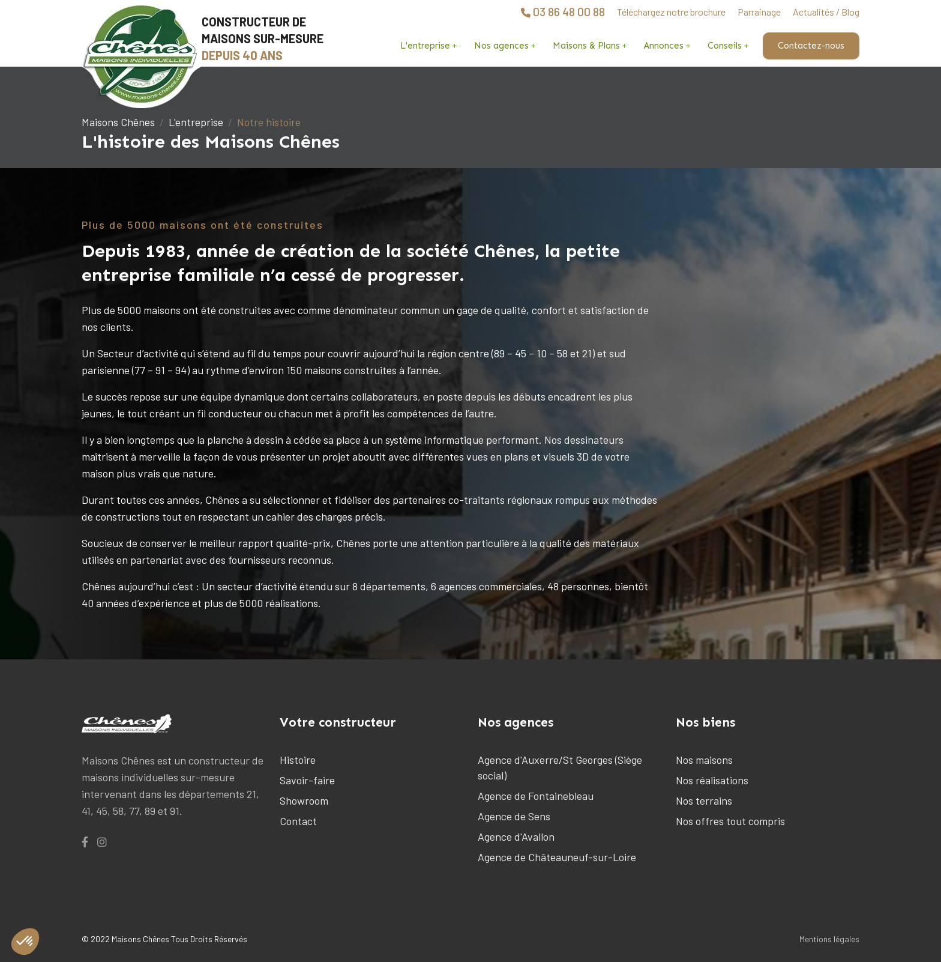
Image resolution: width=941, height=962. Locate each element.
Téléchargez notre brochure (671, 11)
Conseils (725, 45)
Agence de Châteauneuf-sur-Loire (557, 857)
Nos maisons (704, 759)
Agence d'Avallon (516, 836)
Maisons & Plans (586, 45)
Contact (298, 820)
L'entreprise (425, 45)
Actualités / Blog (826, 11)
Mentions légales (829, 939)
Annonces (664, 45)
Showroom (304, 800)
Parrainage (759, 11)
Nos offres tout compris (730, 820)
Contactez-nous (811, 45)
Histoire (298, 759)
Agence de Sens (514, 816)
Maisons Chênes (118, 122)
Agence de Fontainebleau (536, 795)
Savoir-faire (307, 780)
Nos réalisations (712, 780)
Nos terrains (704, 800)
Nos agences (501, 45)
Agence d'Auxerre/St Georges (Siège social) (560, 767)
